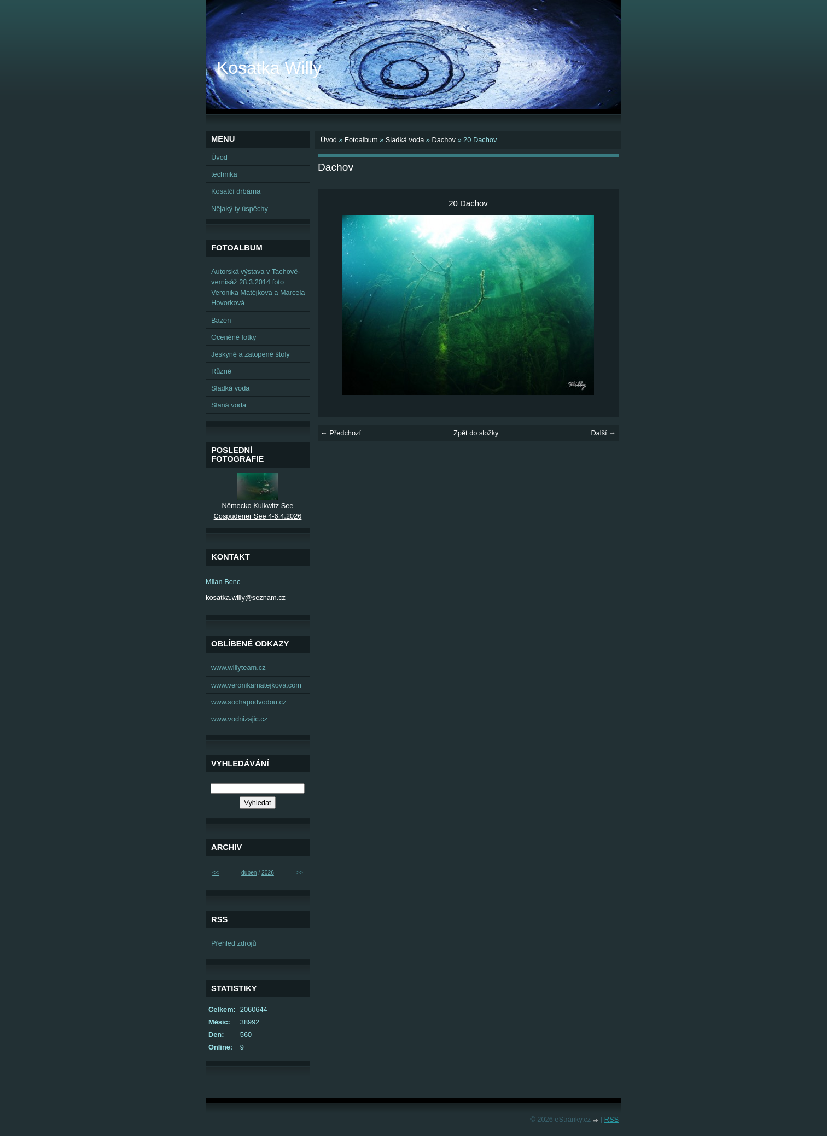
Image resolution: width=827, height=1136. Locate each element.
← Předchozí (341, 433)
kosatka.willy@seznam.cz (246, 597)
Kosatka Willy (269, 68)
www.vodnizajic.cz (239, 719)
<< (215, 873)
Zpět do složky (476, 433)
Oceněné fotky (234, 337)
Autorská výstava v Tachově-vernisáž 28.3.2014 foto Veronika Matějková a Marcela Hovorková (258, 287)
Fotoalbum (361, 140)
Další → (603, 433)
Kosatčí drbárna (235, 191)
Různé (221, 371)
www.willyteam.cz (238, 667)
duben (249, 873)
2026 (267, 873)
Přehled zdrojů (234, 943)
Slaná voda (228, 405)
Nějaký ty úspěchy (239, 209)
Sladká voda (405, 140)
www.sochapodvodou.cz (248, 702)
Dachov (443, 140)
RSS (611, 1119)
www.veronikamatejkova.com (256, 685)
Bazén (221, 320)
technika (224, 174)
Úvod (329, 140)
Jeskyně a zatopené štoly (250, 354)
